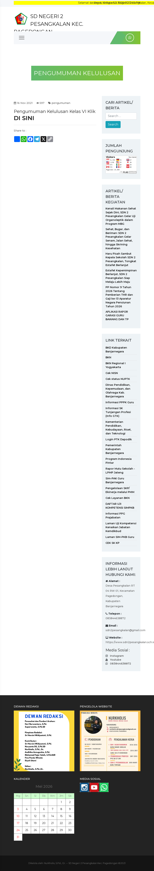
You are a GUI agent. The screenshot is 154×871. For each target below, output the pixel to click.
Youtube (115, 659)
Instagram (117, 655)
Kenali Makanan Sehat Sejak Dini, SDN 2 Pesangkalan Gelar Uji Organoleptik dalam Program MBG (121, 216)
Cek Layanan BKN (118, 498)
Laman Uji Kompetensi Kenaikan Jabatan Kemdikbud (121, 527)
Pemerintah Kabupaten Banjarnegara (115, 449)
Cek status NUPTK (118, 379)
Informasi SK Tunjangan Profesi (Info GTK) (118, 412)
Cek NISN (112, 373)
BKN (108, 357)
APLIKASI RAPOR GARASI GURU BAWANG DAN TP (117, 315)
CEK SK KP (112, 543)
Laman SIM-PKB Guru (120, 537)
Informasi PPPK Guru (120, 402)
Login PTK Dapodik (119, 439)
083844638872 (120, 663)
